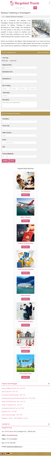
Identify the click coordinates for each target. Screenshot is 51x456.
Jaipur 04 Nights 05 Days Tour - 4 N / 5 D (13, 388)
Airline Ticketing (25, 217)
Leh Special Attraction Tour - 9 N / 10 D (13, 408)
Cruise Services (25, 295)
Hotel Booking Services (25, 321)
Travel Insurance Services (25, 269)
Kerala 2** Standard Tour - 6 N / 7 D (12, 405)
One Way (5, 60)
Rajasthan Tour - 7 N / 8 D (9, 411)
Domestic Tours (25, 347)
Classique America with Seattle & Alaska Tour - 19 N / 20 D (18, 398)
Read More (26, 195)
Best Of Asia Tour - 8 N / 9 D (10, 391)
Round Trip (12, 60)
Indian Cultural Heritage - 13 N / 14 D (12, 415)
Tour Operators (25, 191)
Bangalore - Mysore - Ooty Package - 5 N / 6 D (15, 418)
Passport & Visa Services (25, 243)
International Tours (25, 373)
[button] (12, 435)
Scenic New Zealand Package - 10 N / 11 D (13, 395)
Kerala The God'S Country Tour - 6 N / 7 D (13, 401)
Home (3, 16)
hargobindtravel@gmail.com (14, 446)
